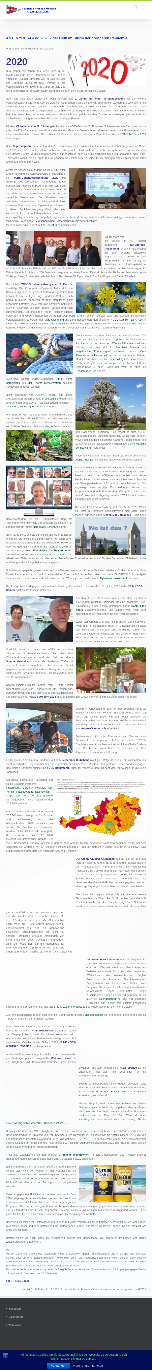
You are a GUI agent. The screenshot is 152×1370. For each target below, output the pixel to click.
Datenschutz (15, 1316)
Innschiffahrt (13, 787)
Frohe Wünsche (51, 398)
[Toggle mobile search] (136, 7)
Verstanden (58, 1365)
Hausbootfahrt (24, 791)
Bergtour (28, 787)
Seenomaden (83, 370)
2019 (26, 1281)
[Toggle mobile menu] (144, 7)
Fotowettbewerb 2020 (49, 1030)
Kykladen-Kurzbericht (113, 578)
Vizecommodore (94, 1014)
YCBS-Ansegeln (84, 459)
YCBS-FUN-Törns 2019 (132, 134)
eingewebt (127, 1289)
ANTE (141, 1289)
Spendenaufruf (107, 998)
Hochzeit (40, 787)
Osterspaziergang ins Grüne (26, 406)
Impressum (14, 1308)
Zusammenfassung (74, 1006)
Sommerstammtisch (18, 661)
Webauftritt (14, 1325)
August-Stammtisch (93, 728)
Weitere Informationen (88, 1365)
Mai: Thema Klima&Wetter (44, 382)
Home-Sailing (115, 359)
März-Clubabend (54, 319)
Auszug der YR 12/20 (107, 1091)
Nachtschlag (42, 791)
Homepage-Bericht (44, 526)
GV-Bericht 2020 (50, 225)
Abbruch (85, 1142)
